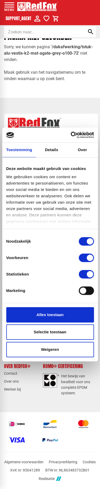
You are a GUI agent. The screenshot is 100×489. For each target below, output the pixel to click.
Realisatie (50, 479)
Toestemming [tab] (19, 149)
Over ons (11, 381)
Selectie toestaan (50, 332)
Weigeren (50, 349)
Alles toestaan (50, 314)
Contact (10, 373)
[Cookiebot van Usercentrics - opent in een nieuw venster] (71, 135)
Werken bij (12, 389)
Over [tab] (82, 149)
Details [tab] (51, 149)
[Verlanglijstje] (46, 18)
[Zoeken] (40, 32)
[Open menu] (9, 6)
